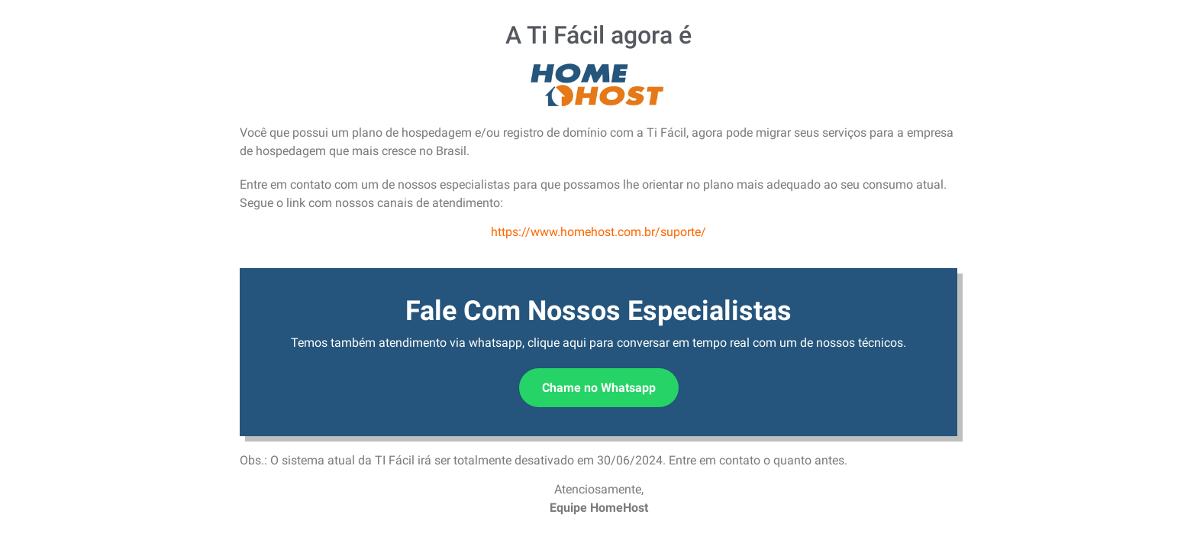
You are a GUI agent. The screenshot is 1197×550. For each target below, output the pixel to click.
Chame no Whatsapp (599, 387)
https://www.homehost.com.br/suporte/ (598, 232)
